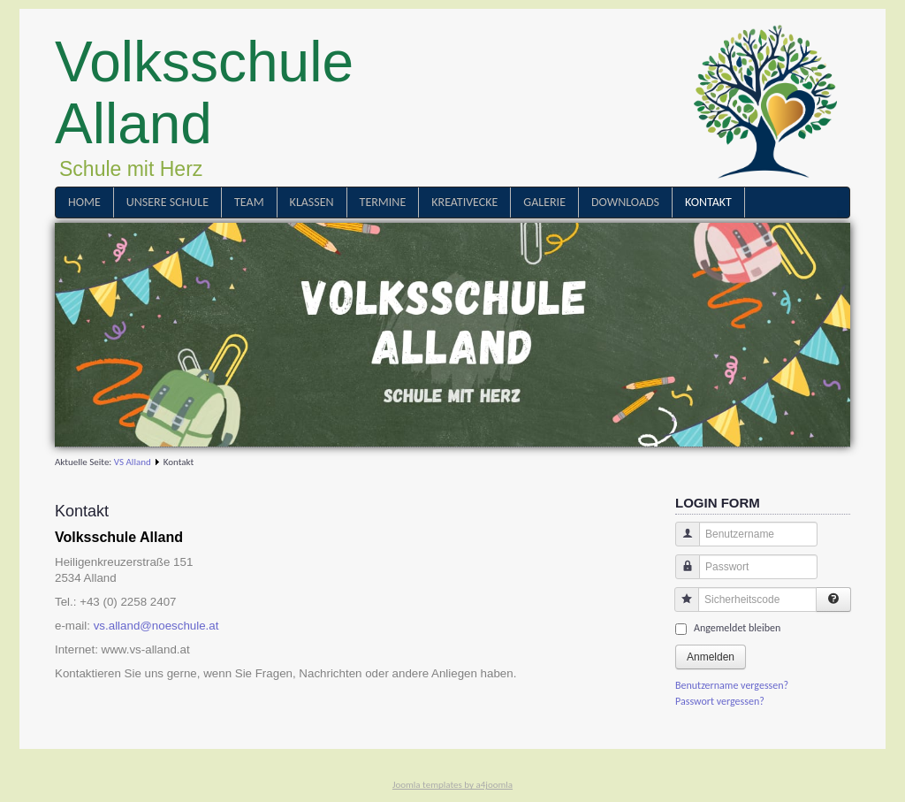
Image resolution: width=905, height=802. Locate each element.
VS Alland (132, 462)
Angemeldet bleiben (737, 628)
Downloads (625, 202)
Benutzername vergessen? (731, 685)
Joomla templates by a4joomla (452, 785)
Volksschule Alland (204, 93)
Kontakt (708, 202)
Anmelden (710, 657)
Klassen (312, 202)
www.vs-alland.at (146, 649)
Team (249, 202)
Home (84, 202)
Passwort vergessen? (719, 701)
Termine (383, 202)
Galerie (544, 202)
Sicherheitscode (680, 607)
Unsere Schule (167, 202)
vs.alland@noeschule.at (156, 625)
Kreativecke (464, 202)
